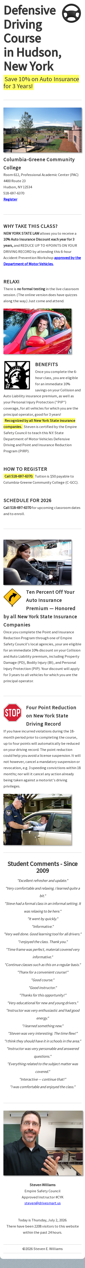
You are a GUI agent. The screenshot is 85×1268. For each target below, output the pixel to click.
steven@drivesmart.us (42, 1202)
